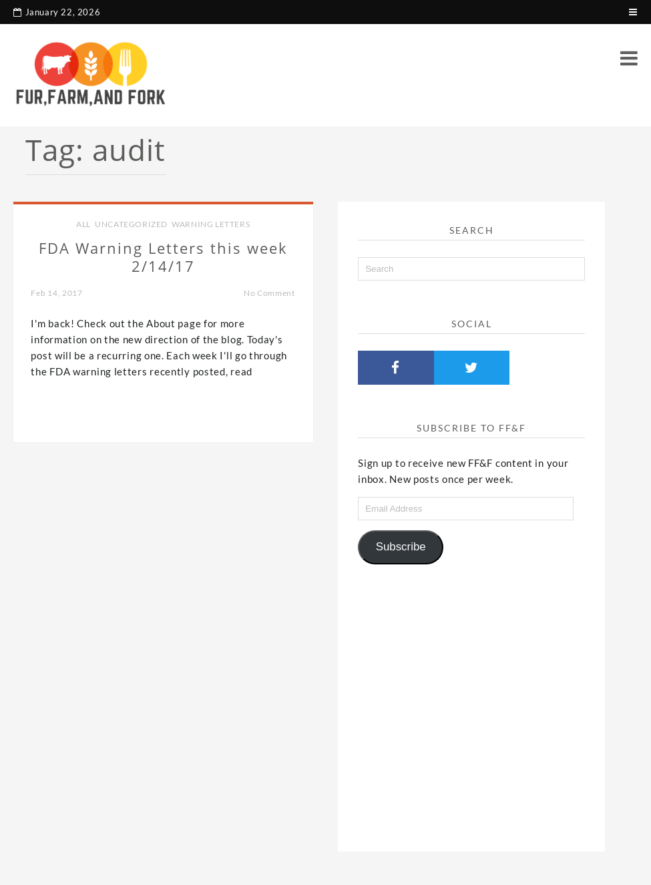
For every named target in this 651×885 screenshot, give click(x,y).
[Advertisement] (471, 702)
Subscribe (401, 546)
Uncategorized (131, 224)
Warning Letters (211, 224)
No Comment (269, 293)
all (83, 224)
